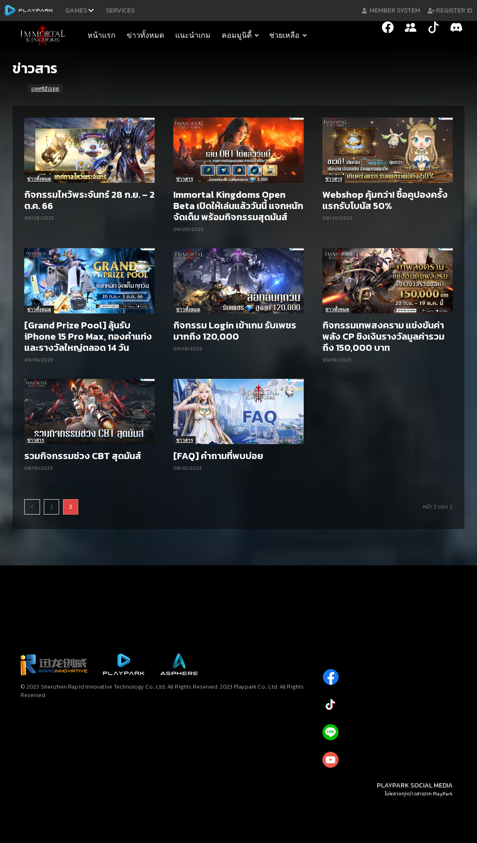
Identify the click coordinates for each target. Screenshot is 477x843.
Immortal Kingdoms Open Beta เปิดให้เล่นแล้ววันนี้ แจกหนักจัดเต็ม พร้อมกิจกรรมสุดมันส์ (238, 206)
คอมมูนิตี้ (240, 35)
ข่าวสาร (184, 178)
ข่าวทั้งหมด (145, 35)
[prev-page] (32, 507)
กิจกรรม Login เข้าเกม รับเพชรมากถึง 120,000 (234, 330)
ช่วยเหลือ (288, 35)
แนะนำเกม (193, 35)
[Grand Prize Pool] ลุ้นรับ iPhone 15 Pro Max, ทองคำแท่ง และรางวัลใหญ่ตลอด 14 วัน (88, 336)
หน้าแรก (102, 35)
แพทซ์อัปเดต (45, 88)
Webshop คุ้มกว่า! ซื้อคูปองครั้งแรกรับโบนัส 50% (385, 200)
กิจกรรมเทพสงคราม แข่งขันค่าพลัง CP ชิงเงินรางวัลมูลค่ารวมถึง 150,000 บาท (383, 336)
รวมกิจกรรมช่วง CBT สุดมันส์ (82, 456)
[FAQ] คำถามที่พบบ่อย (218, 456)
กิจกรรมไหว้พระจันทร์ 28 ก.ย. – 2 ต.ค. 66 (89, 200)
